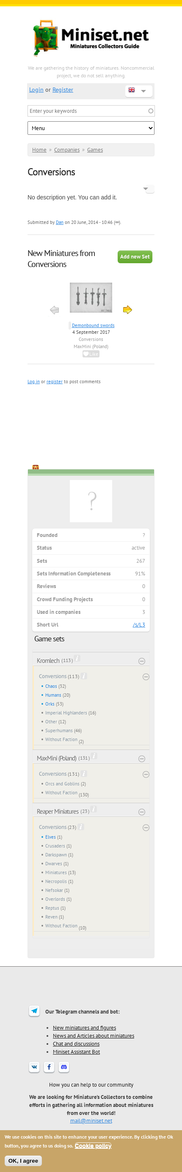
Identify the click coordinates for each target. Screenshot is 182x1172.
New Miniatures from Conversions (61, 259)
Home (39, 149)
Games (95, 149)
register (55, 381)
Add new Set (135, 256)
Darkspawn (56, 855)
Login (36, 89)
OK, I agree (23, 1161)
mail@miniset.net (91, 1120)
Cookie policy (93, 1145)
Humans (53, 695)
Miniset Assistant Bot (76, 1051)
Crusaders (55, 846)
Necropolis (56, 881)
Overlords (55, 899)
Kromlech (48, 661)
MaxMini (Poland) (91, 346)
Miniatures (56, 872)
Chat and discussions (76, 1043)
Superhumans (59, 730)
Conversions (91, 339)
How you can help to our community (91, 1084)
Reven (51, 917)
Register (62, 89)
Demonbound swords (93, 325)
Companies (67, 149)
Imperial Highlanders (66, 713)
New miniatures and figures (84, 1027)
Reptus (52, 908)
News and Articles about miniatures (93, 1035)
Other (51, 722)
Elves (50, 837)
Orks (50, 704)
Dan (59, 222)
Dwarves (53, 864)
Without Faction (61, 739)
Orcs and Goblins (62, 784)
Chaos (51, 686)
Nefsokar (54, 890)
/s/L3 (139, 624)
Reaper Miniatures (57, 811)
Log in (34, 381)
